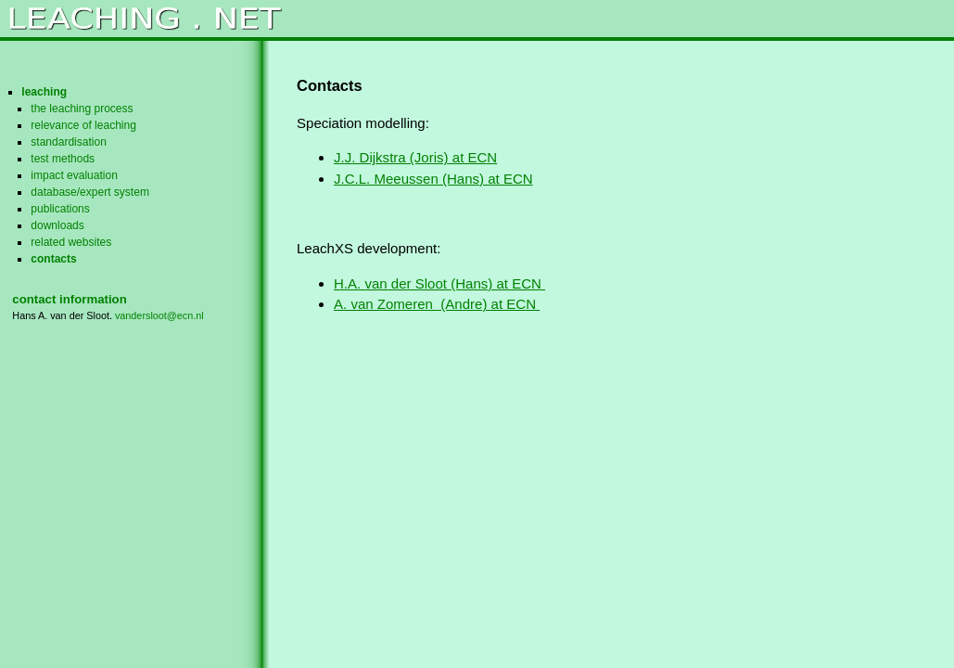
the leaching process (82, 108)
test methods (63, 158)
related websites (71, 242)
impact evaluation (74, 175)
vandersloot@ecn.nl (159, 315)
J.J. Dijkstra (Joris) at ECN (415, 157)
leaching (44, 91)
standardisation (69, 141)
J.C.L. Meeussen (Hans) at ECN (433, 178)
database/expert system (90, 192)
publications (60, 208)
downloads (57, 225)
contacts (53, 258)
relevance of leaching (83, 125)
